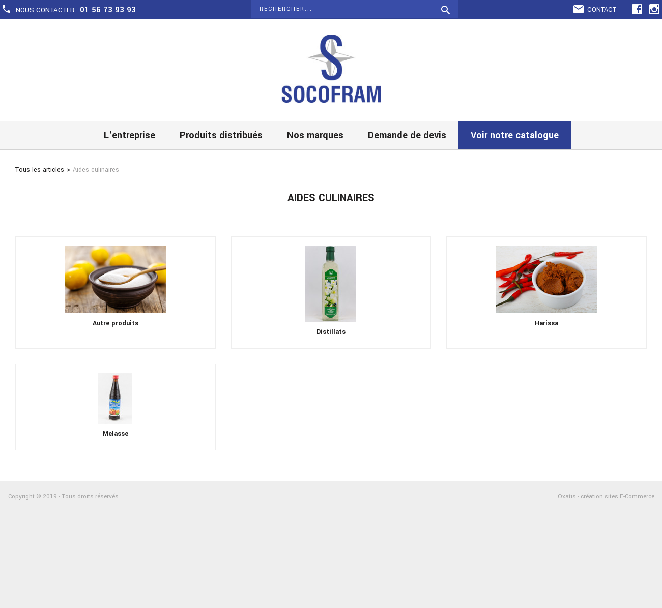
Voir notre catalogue (515, 135)
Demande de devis (407, 135)
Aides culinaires (96, 169)
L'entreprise (129, 135)
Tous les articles (39, 169)
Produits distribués (221, 135)
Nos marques (315, 135)
